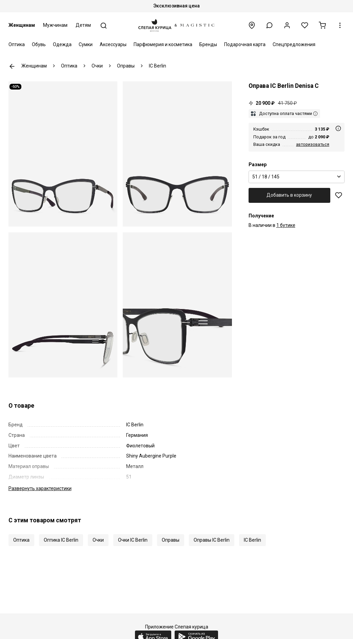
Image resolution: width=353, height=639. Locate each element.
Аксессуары (113, 44)
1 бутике (285, 225)
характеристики (40, 488)
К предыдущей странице (12, 66)
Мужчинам (55, 25)
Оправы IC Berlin (212, 540)
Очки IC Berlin (133, 540)
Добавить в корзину (289, 195)
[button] (269, 25)
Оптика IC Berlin (61, 540)
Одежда (62, 44)
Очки (98, 540)
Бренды (208, 44)
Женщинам (21, 25)
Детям (83, 25)
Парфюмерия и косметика (163, 44)
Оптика (16, 44)
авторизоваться (312, 144)
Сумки (86, 44)
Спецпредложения (294, 44)
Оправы (170, 540)
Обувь (39, 44)
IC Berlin (252, 540)
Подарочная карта (245, 44)
